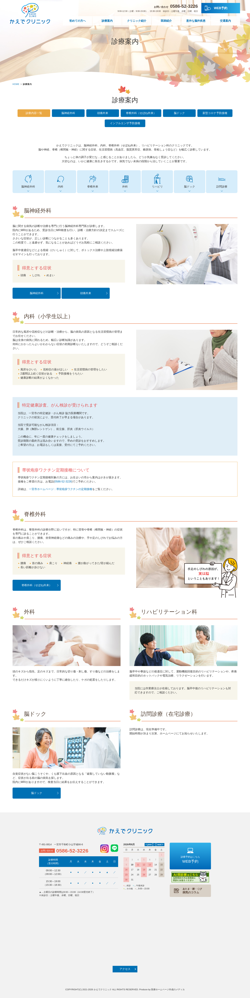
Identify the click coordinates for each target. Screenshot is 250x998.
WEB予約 (220, 8)
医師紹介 (166, 20)
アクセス (125, 969)
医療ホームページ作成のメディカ (168, 989)
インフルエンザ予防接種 (125, 123)
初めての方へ (77, 20)
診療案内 (107, 20)
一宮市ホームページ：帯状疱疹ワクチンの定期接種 (60, 489)
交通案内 (225, 20)
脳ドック (179, 113)
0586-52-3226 (63, 481)
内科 (60, 181)
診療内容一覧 (34, 113)
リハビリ (157, 181)
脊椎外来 (93, 181)
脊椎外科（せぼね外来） (141, 113)
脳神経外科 (68, 113)
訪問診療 (222, 181)
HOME (16, 84)
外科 (125, 181)
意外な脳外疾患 (195, 20)
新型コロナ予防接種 (215, 113)
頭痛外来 (102, 113)
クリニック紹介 (136, 20)
